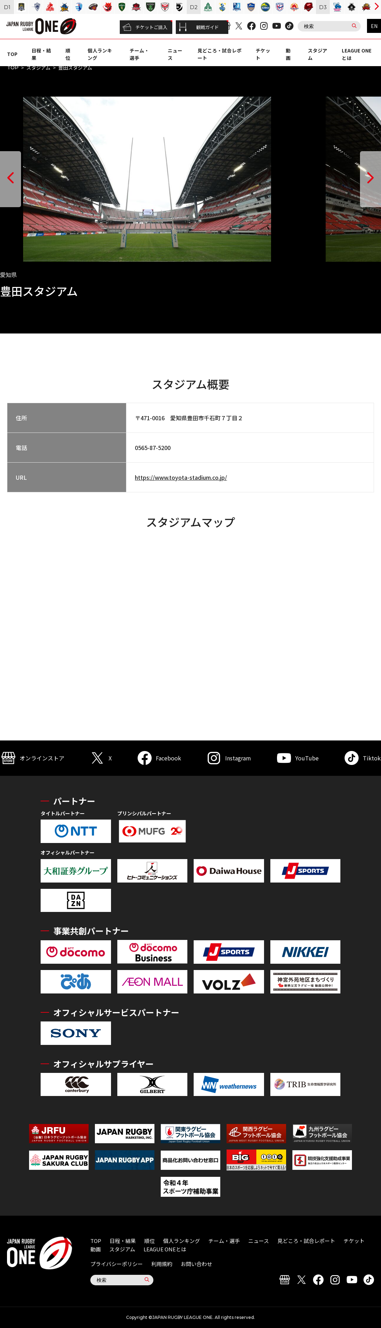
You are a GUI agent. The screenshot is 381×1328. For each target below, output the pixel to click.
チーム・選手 (224, 1240)
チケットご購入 (145, 27)
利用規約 (161, 1263)
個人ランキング (181, 1240)
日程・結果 (123, 1240)
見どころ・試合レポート (306, 1240)
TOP (12, 53)
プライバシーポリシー (116, 1263)
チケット (354, 1240)
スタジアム (38, 67)
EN (374, 25)
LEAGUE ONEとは (165, 1249)
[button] (10, 179)
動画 (288, 54)
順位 (67, 54)
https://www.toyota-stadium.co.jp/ (181, 477)
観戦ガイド (199, 27)
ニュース (258, 1240)
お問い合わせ (196, 1263)
